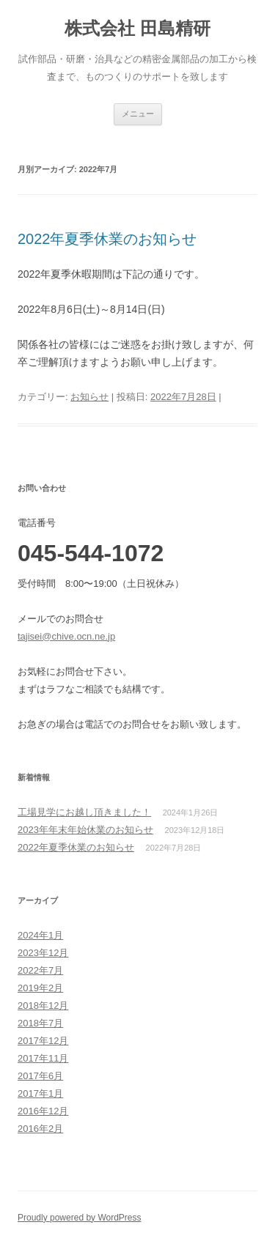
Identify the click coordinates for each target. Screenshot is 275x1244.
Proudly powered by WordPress (80, 1217)
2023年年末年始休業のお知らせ (85, 829)
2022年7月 (40, 970)
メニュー (138, 113)
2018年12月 (43, 1005)
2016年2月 (40, 1128)
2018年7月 (40, 1023)
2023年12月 (43, 952)
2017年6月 (40, 1075)
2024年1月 (40, 935)
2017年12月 (43, 1040)
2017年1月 (40, 1093)
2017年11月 (43, 1058)
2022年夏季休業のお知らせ (107, 239)
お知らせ (89, 396)
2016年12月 (43, 1111)
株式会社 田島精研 (137, 28)
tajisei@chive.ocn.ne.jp (66, 636)
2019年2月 (40, 987)
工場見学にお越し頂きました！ (84, 812)
